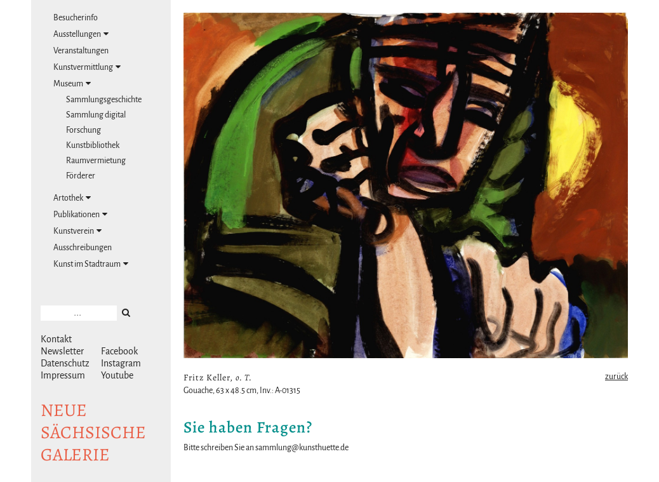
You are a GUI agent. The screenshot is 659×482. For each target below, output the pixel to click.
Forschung (83, 130)
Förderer (80, 175)
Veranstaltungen (81, 50)
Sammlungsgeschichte (104, 99)
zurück (616, 376)
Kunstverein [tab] (77, 231)
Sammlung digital (96, 114)
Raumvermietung (96, 160)
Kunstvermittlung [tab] (87, 67)
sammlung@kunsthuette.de (302, 447)
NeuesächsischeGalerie (93, 432)
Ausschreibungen (82, 247)
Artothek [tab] (72, 198)
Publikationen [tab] (80, 214)
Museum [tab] (72, 83)
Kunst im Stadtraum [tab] (90, 264)
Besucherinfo (75, 17)
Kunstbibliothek (92, 145)
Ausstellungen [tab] (81, 34)
